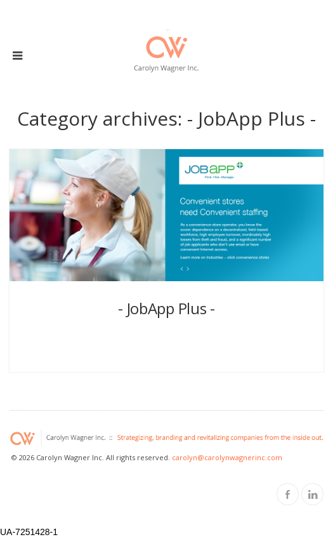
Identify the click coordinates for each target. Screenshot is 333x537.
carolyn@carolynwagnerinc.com (227, 457)
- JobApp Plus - (166, 308)
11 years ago (168, 336)
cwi (162, 336)
